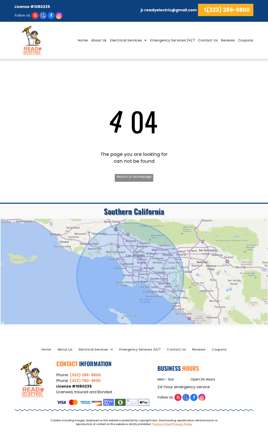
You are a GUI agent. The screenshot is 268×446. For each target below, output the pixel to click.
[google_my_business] (43, 16)
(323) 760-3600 (85, 380)
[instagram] (59, 16)
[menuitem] (81, 40)
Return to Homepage (134, 176)
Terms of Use (161, 424)
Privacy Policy (182, 424)
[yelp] (27, 16)
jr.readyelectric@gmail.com (169, 10)
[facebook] (51, 16)
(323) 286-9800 (85, 375)
